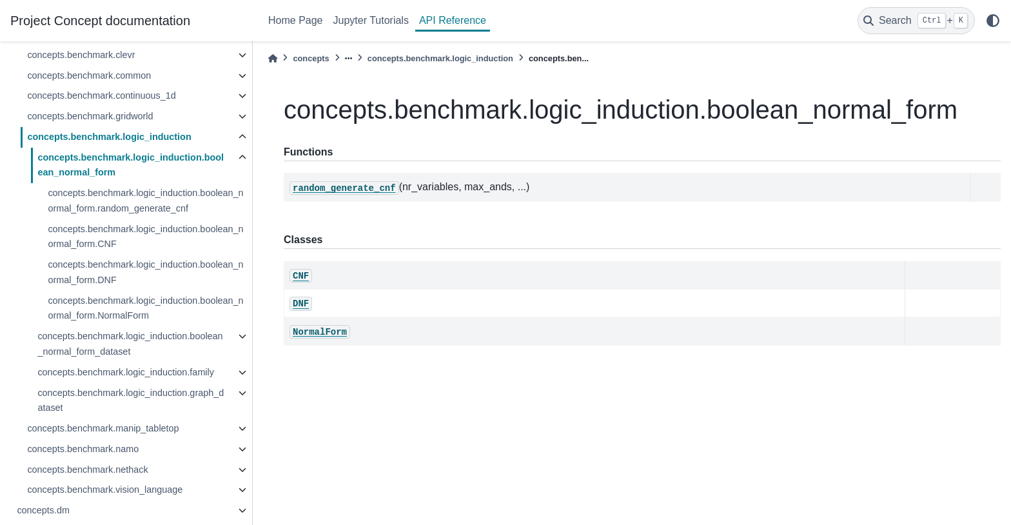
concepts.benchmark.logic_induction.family (125, 372)
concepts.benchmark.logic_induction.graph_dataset (130, 400)
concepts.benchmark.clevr (81, 55)
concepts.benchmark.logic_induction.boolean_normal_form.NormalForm (145, 308)
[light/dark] (993, 21)
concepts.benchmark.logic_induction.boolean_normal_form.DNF (145, 272)
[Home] (272, 58)
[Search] (916, 20)
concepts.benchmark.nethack (87, 469)
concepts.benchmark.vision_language (104, 489)
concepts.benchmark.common (89, 75)
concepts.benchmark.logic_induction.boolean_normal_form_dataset (129, 344)
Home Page (295, 20)
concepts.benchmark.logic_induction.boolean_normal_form (130, 165)
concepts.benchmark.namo (83, 449)
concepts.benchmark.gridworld (90, 116)
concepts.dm (43, 510)
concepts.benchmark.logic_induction (109, 137)
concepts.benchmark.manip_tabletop (103, 428)
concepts (311, 58)
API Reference (452, 20)
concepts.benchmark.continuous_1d (101, 95)
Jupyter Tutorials (371, 20)
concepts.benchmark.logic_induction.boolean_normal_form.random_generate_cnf (145, 200)
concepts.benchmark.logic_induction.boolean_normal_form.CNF (145, 237)
